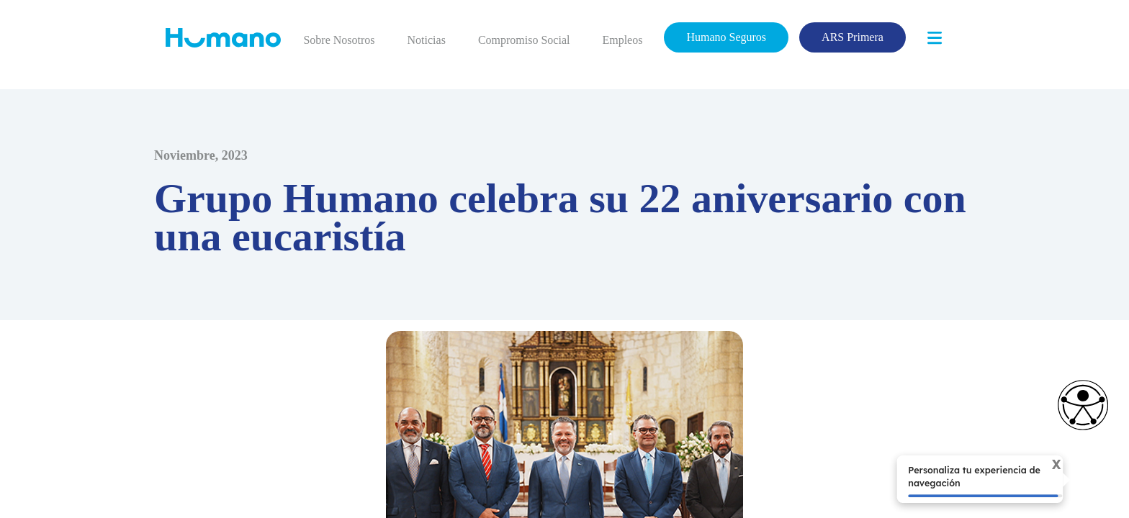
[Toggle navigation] (935, 38)
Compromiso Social (525, 40)
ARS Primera (853, 37)
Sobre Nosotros (341, 40)
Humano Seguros (728, 37)
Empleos (623, 40)
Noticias (428, 40)
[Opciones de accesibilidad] (1076, 405)
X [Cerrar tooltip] (1049, 466)
